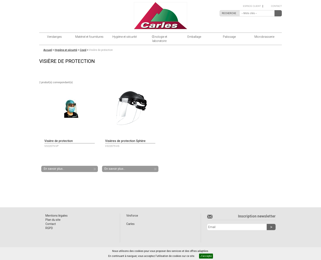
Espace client (252, 6)
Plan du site (53, 219)
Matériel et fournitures (89, 36)
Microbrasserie (264, 36)
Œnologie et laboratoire (159, 39)
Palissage (229, 36)
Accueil (47, 50)
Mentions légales (56, 215)
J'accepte (206, 256)
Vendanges (54, 36)
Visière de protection (101, 50)
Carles (130, 224)
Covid (83, 50)
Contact (276, 6)
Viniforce (132, 215)
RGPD (49, 228)
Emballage (194, 36)
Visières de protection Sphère (125, 141)
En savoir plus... (54, 169)
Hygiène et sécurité (124, 36)
